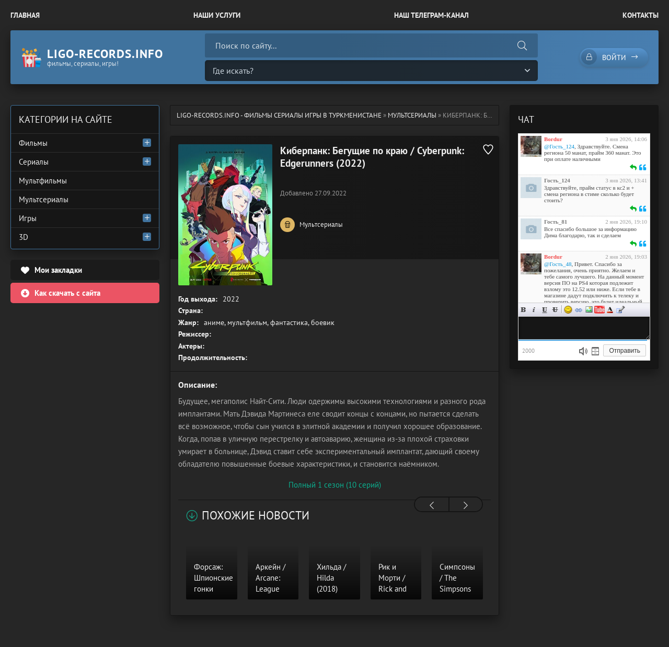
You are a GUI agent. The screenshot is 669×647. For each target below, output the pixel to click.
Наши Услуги (216, 15)
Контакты (640, 15)
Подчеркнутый (544, 309)
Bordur (553, 139)
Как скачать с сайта (67, 293)
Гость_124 (557, 180)
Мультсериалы (412, 115)
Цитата (620, 309)
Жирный (523, 309)
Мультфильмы (43, 181)
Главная (25, 15)
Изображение (589, 309)
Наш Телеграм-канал (431, 15)
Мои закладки (58, 270)
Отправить (624, 350)
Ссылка (578, 309)
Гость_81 (555, 221)
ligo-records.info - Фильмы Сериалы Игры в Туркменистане (279, 115)
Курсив (534, 309)
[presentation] (431, 505)
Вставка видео (599, 309)
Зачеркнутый (555, 309)
